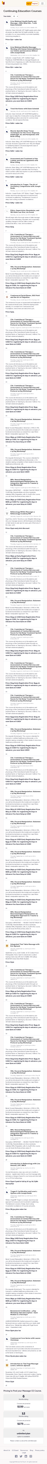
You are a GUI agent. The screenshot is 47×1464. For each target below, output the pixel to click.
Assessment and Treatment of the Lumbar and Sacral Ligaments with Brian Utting (24, 160)
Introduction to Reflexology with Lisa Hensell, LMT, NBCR (25, 1164)
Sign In (29, 3)
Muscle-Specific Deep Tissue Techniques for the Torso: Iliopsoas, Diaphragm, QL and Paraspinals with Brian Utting (25, 133)
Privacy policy (39, 1450)
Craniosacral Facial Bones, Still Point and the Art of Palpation (25, 296)
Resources (24, 1450)
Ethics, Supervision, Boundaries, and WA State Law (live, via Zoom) (24, 211)
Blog (31, 1450)
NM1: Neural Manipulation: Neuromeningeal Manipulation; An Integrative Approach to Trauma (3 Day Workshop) (24, 482)
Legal (24, 1453)
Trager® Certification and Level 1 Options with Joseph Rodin (23, 1192)
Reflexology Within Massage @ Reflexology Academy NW (22, 513)
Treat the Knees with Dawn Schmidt (24, 109)
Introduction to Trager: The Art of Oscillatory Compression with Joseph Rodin (25, 186)
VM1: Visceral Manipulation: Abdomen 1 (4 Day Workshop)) (25, 1282)
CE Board (15, 1450)
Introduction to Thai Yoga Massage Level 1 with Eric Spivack (24, 1364)
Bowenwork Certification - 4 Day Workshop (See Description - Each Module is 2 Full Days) (24, 1312)
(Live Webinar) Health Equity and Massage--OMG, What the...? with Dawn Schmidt (23, 23)
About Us (7, 1450)
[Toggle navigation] (42, 3)
